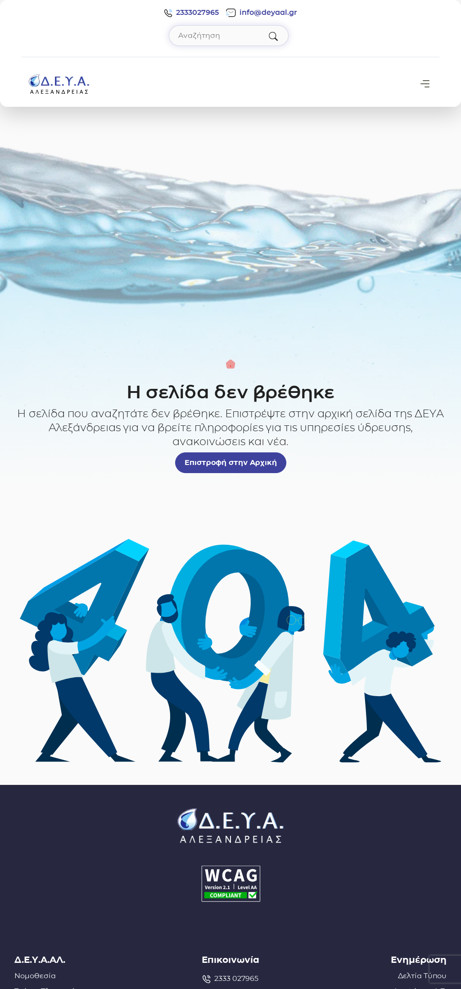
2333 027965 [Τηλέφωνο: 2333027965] (230, 978)
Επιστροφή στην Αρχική (231, 462)
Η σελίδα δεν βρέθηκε (230, 392)
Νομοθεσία (35, 975)
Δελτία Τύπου (422, 975)
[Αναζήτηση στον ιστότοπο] (229, 35)
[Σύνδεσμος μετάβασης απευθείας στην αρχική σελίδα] (59, 83)
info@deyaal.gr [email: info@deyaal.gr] (261, 12)
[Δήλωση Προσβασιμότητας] (230, 884)
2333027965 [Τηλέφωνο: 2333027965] (191, 12)
